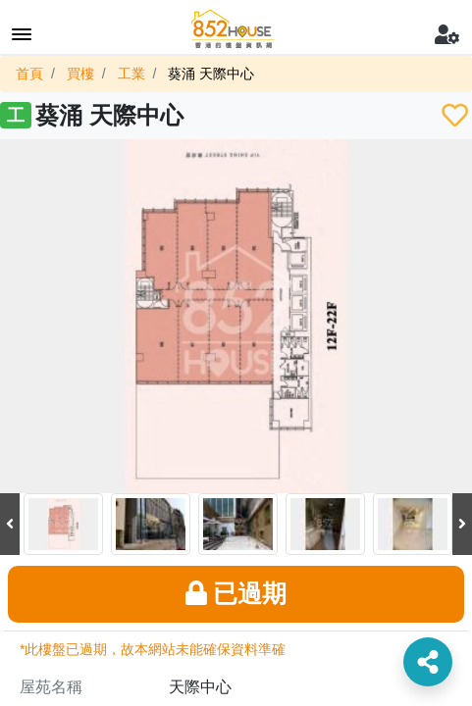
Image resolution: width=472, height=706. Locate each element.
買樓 (80, 73)
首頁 (29, 73)
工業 (131, 73)
